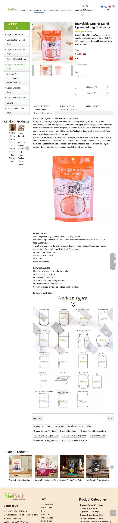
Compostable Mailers (16, 97)
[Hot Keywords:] (82, 15)
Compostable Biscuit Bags (16, 42)
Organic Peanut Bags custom (93, 431)
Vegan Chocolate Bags (14, 90)
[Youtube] (109, 6)
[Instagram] (113, 6)
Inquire (91, 93)
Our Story (87, 6)
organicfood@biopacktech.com (24, 515)
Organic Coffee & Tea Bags (16, 51)
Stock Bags (12, 103)
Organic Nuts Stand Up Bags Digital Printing (20, 480)
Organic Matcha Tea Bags (15, 110)
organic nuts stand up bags (74, 436)
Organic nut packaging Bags (45, 440)
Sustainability (47, 504)
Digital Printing (47, 521)
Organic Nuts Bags (68, 431)
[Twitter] (105, 6)
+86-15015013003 (18, 511)
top (113, 513)
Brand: (62, 106)
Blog (43, 511)
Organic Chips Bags (15, 34)
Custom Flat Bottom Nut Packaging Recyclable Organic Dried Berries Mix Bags (46, 480)
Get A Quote (46, 508)
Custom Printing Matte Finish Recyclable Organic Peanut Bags (72, 480)
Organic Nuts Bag (97, 436)
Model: (36, 106)
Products (45, 514)
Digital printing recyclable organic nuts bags (73, 426)
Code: (88, 106)
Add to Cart (91, 87)
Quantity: (37, 109)
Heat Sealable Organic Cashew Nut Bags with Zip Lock (97, 480)
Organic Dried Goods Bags (16, 66)
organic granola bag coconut (45, 436)
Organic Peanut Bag (41, 426)
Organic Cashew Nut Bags (44, 431)
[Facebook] (101, 6)
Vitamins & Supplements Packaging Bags (14, 78)
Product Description (43, 113)
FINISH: (63, 109)
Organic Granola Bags (16, 59)
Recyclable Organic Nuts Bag (74, 440)
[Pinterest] (107, 9)
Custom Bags (47, 518)
